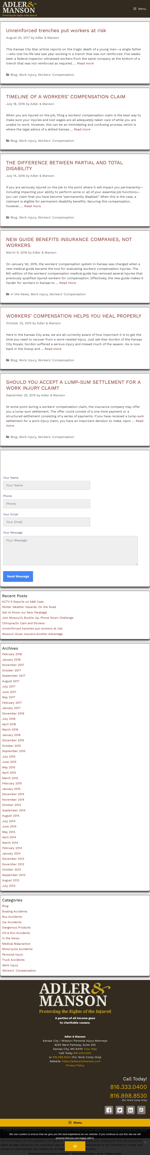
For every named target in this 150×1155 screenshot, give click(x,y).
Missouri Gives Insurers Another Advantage (32, 634)
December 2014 (13, 794)
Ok (75, 1146)
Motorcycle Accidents (17, 949)
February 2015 (12, 783)
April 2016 (9, 724)
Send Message (18, 576)
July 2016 (8, 719)
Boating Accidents (14, 911)
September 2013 (13, 875)
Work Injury (27, 75)
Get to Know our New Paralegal (24, 612)
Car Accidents (11, 922)
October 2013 (11, 869)
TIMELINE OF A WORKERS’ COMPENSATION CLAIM (65, 96)
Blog (14, 75)
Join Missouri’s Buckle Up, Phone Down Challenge (37, 617)
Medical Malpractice (16, 943)
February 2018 (12, 654)
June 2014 (9, 826)
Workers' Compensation (56, 75)
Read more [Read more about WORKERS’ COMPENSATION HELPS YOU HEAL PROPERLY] (53, 349)
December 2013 (13, 859)
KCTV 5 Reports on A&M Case (23, 601)
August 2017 (10, 681)
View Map (90, 1048)
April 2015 (9, 772)
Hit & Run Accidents (16, 933)
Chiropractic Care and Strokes (23, 623)
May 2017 (8, 697)
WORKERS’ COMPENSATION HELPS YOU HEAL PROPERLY (73, 316)
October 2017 (11, 670)
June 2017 (9, 692)
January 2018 (11, 659)
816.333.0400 (82, 1053)
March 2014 (10, 842)
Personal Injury (12, 954)
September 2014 (13, 810)
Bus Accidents (12, 916)
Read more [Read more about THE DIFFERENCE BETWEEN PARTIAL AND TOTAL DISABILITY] (32, 206)
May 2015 (8, 767)
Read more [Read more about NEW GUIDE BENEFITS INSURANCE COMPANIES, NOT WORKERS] (67, 283)
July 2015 (8, 756)
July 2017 (8, 686)
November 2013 (13, 864)
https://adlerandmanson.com (81, 1061)
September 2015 (13, 751)
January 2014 (11, 853)
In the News (20, 294)
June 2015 (9, 762)
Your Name (11, 478)
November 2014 (13, 799)
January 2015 (11, 789)
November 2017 (13, 665)
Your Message (13, 532)
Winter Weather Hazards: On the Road (29, 607)
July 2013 (8, 886)
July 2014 (8, 821)
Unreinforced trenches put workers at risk (56, 30)
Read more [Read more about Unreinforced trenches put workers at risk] (85, 63)
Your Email (10, 514)
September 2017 (13, 675)
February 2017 (12, 702)
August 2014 (10, 815)
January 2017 (11, 708)
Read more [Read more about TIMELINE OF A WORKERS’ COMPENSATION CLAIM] (82, 129)
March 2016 (10, 729)
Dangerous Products (16, 927)
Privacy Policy (75, 1065)
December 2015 (13, 740)
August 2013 (10, 880)
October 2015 (11, 746)
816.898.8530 (62, 1057)
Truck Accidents (13, 960)
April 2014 (9, 837)
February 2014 (12, 848)
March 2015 (10, 778)
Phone (7, 496)
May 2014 (8, 832)
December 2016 (13, 713)
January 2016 (11, 735)
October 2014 (11, 805)
